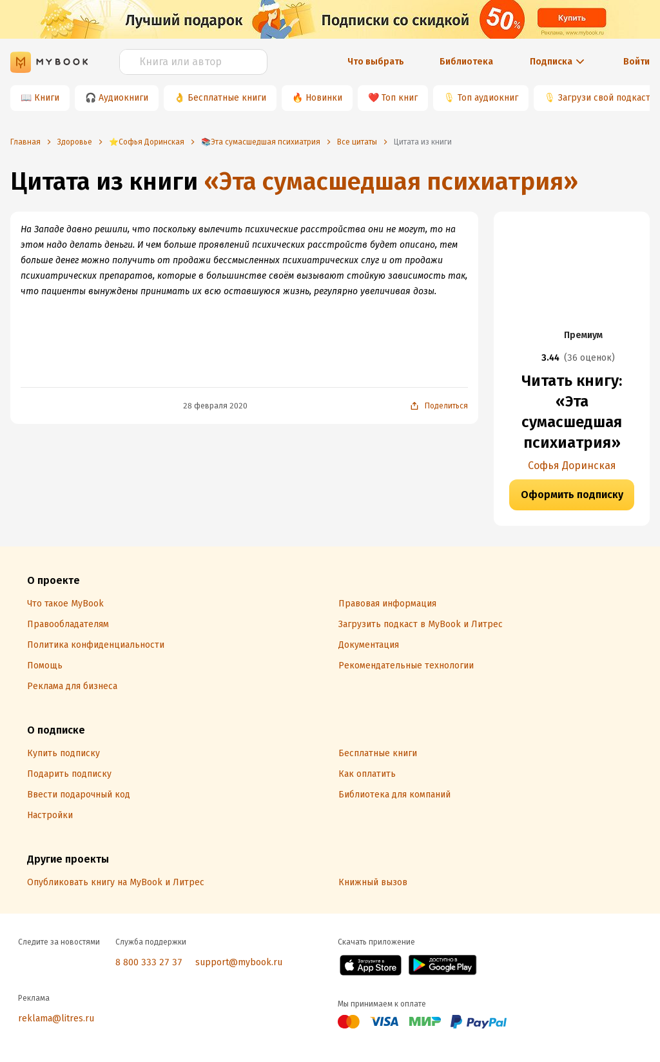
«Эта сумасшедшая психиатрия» (391, 181)
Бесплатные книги (227, 97)
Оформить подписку (572, 494)
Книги (46, 97)
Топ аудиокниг (488, 97)
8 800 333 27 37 (148, 962)
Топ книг (400, 97)
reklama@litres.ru (56, 1018)
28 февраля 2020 (215, 405)
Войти (636, 61)
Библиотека (466, 61)
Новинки (324, 97)
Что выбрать (375, 61)
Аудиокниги (123, 97)
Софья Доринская (572, 465)
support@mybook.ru (238, 962)
